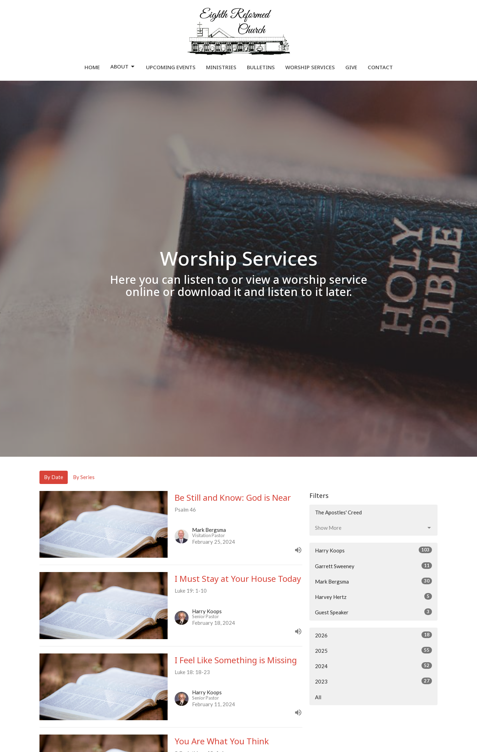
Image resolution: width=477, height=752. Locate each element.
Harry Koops (373, 550)
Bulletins (261, 67)
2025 (373, 650)
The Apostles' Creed (338, 512)
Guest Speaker (373, 611)
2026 (373, 634)
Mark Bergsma (373, 581)
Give (351, 67)
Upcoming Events (171, 67)
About (122, 66)
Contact (380, 67)
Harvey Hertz (373, 596)
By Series (84, 477)
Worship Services (310, 67)
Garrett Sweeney (373, 565)
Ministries (221, 67)
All (318, 697)
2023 (373, 681)
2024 (373, 665)
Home (92, 67)
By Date (53, 477)
